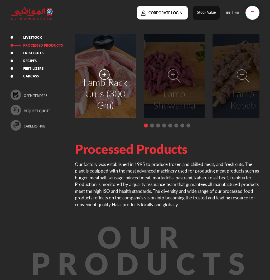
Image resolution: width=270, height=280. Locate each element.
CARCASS (31, 76)
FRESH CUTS (34, 53)
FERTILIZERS (34, 68)
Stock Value (206, 12)
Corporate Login (165, 13)
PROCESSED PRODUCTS (43, 45)
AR (237, 12)
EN (228, 12)
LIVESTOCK (33, 37)
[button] (146, 125)
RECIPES (30, 61)
